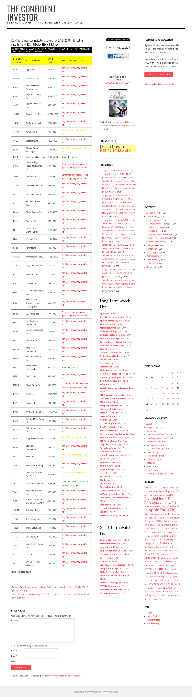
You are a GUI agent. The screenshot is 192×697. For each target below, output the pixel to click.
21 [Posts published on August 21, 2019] (163, 398)
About (149, 424)
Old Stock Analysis (156, 263)
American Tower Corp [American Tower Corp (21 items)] (157, 506)
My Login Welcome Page (157, 445)
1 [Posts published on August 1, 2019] (167, 383)
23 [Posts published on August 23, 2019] (173, 398)
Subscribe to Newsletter (160, 84)
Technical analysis (154, 459)
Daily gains (151, 245)
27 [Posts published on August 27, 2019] (157, 404)
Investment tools (155, 231)
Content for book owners (73, 49)
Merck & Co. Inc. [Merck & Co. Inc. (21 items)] (158, 561)
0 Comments (36, 52)
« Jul (146, 410)
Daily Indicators (155, 227)
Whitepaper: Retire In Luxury (160, 474)
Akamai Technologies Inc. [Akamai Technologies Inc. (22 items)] (165, 491)
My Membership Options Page (159, 449)
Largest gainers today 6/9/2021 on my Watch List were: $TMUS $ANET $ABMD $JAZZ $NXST (118, 223)
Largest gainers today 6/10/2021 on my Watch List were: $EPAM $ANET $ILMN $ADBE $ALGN (117, 199)
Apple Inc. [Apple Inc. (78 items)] (162, 510)
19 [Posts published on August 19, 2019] (152, 398)
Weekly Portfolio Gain (157, 241)
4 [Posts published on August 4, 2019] (146, 388)
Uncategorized (152, 267)
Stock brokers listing (155, 456)
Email (14, 656)
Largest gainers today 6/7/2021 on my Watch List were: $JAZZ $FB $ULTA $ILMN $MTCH (118, 273)
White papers (152, 466)
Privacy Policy (152, 452)
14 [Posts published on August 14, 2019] (163, 393)
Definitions (153, 470)
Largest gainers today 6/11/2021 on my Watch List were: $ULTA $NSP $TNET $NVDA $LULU (117, 174)
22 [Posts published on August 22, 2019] (168, 398)
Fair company (152, 249)
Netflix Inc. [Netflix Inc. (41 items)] (159, 569)
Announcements (155, 220)
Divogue (98, 692)
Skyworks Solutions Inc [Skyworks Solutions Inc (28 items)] (164, 583)
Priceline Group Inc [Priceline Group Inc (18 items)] (161, 577)
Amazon (114, 126)
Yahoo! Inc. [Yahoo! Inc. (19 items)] (159, 599)
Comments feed (153, 620)
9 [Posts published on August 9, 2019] (172, 388)
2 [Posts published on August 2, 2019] (172, 383)
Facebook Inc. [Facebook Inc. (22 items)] (168, 543)
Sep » (152, 410)
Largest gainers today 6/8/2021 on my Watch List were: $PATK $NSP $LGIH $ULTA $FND (118, 248)
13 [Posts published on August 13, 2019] (157, 393)
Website (14, 661)
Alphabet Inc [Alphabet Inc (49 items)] (157, 499)
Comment (15, 621)
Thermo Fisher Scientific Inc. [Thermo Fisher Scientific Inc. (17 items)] (157, 588)
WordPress (114, 692)
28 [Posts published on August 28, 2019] (163, 404)
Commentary (151, 216)
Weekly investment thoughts (160, 238)
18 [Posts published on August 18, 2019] (147, 398)
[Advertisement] (155, 141)
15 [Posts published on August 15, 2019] (168, 393)
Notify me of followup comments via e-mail (31, 646)
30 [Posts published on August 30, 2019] (173, 404)
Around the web (153, 213)
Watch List (150, 463)
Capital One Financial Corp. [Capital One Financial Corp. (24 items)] (164, 525)
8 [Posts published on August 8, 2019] (167, 388)
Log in (149, 613)
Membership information (157, 442)
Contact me (151, 431)
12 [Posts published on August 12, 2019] (152, 393)
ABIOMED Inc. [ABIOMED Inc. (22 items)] (153, 487)
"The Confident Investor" (118, 81)
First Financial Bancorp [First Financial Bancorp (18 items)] (155, 547)
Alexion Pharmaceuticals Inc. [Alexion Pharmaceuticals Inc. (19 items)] (158, 495)
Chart (113, 314)
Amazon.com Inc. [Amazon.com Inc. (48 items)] (160, 502)
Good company (153, 252)
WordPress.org (152, 623)
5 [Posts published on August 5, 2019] (151, 388)
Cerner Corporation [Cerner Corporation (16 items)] (153, 529)
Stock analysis (152, 259)
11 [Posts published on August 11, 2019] (147, 393)
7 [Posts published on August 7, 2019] (162, 388)
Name (14, 651)
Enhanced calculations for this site (161, 434)
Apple (106, 129)
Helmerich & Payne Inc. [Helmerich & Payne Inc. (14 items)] (157, 551)
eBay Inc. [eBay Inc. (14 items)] (149, 540)
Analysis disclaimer (154, 427)
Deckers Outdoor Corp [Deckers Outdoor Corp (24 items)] (164, 536)
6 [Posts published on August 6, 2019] (156, 388)
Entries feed (151, 616)
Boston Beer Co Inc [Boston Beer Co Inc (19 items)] (159, 518)
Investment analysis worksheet (159, 438)
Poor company (152, 256)
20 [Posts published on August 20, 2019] (157, 398)
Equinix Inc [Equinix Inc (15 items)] (159, 540)
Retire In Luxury (115, 150)
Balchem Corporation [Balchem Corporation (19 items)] (155, 514)
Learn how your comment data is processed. (64, 676)
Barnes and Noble (127, 126)
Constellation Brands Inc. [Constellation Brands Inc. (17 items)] (160, 532)
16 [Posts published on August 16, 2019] (173, 393)
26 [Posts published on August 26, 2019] (152, 404)
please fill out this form (155, 52)
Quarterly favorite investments (161, 234)
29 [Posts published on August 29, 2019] (168, 404)
